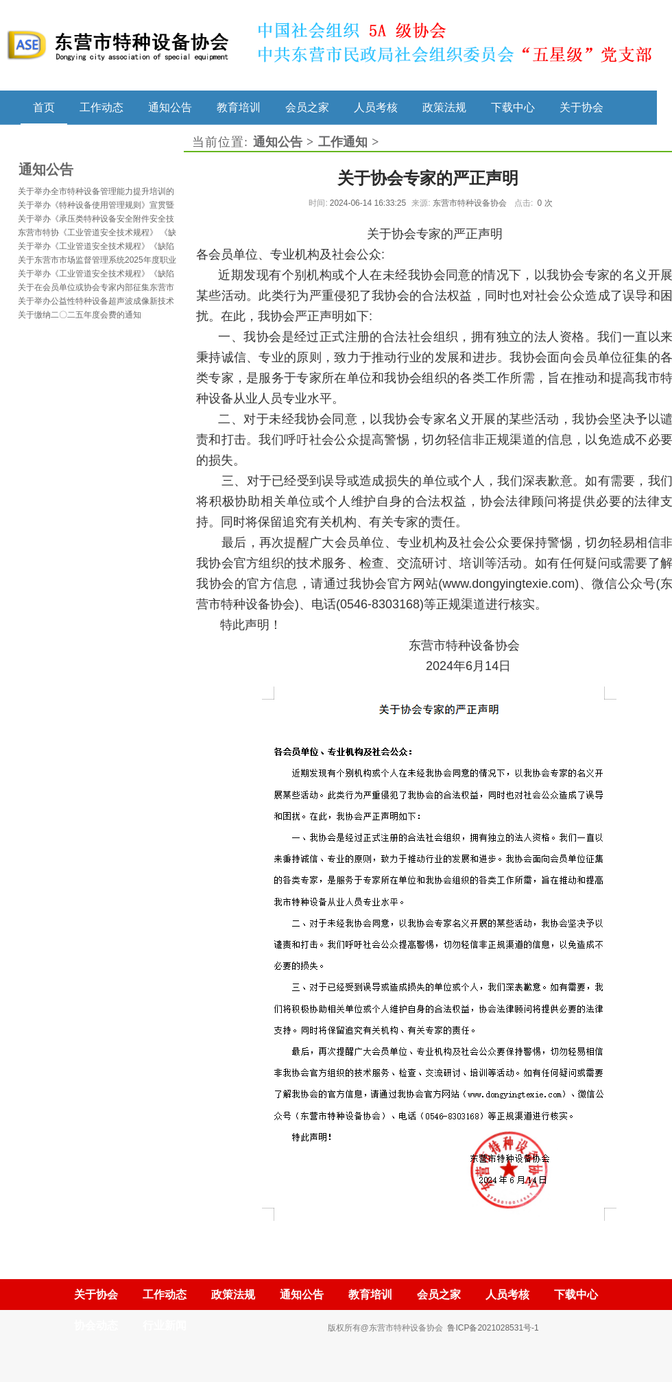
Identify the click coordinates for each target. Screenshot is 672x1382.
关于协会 (581, 107)
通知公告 (170, 107)
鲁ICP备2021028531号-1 (492, 1328)
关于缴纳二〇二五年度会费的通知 (79, 315)
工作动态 (101, 107)
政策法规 (444, 107)
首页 (44, 107)
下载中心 (513, 107)
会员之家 (307, 107)
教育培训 (239, 107)
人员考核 (376, 107)
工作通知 (343, 142)
